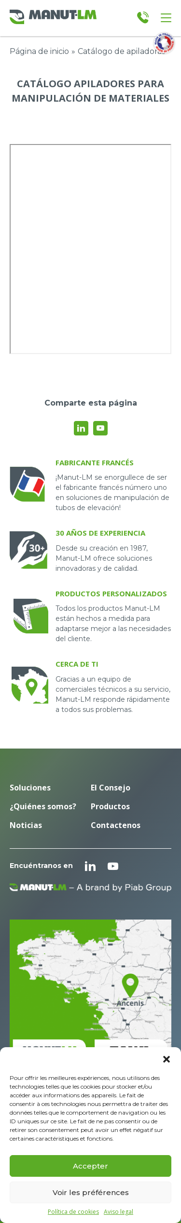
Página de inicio (39, 51)
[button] (166, 1059)
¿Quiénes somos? (43, 806)
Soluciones (30, 787)
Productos (110, 806)
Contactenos (115, 825)
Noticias (26, 825)
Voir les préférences (91, 1192)
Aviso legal (118, 1212)
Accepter (90, 1165)
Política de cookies (73, 1212)
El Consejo (110, 787)
